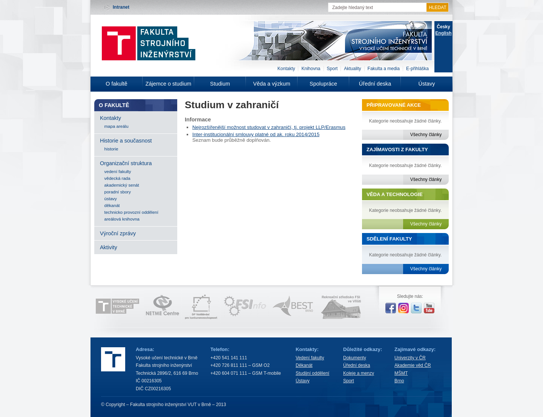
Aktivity (108, 247)
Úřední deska (375, 84)
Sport (332, 68)
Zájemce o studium (169, 84)
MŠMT (401, 373)
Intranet (121, 7)
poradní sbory (117, 192)
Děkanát (304, 365)
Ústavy (427, 84)
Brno (399, 380)
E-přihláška (417, 68)
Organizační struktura (126, 163)
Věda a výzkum (271, 84)
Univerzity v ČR (410, 357)
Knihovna (310, 68)
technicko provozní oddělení (131, 212)
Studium (220, 84)
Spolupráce (323, 84)
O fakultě (116, 84)
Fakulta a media (384, 68)
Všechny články (426, 134)
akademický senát (121, 185)
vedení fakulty (117, 171)
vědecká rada (117, 178)
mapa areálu (116, 126)
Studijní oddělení (312, 373)
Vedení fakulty (310, 357)
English (443, 33)
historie (111, 149)
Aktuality (352, 68)
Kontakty (286, 68)
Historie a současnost (126, 141)
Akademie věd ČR (412, 365)
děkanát (112, 205)
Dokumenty (354, 357)
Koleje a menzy (358, 373)
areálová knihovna (122, 219)
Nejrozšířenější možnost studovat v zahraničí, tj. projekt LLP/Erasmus (268, 127)
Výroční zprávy (118, 233)
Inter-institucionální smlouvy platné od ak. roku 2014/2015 (255, 134)
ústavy (110, 198)
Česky (443, 26)
